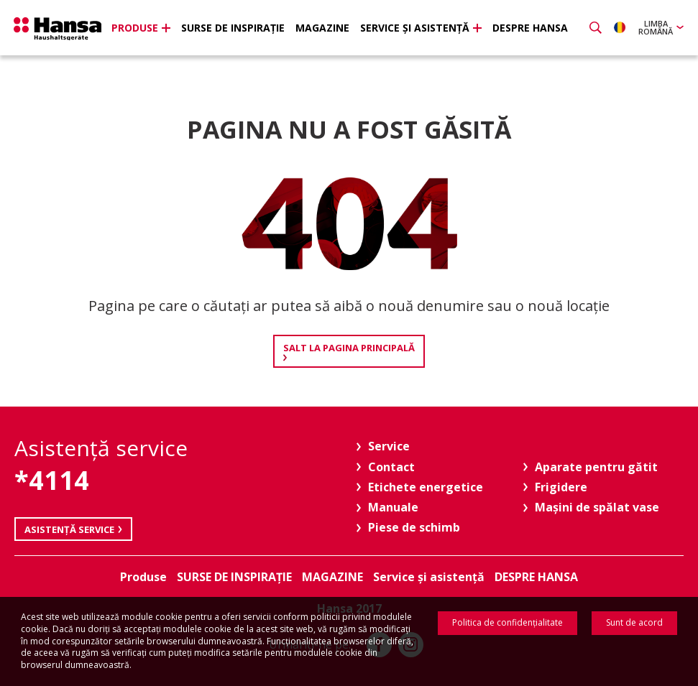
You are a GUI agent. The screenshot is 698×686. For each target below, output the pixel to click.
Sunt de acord (634, 622)
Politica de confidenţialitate (507, 622)
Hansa (61, 29)
